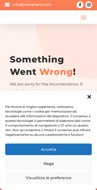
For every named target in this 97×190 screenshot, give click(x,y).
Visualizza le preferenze (48, 177)
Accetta (48, 149)
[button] (89, 96)
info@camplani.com (32, 4)
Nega (48, 163)
